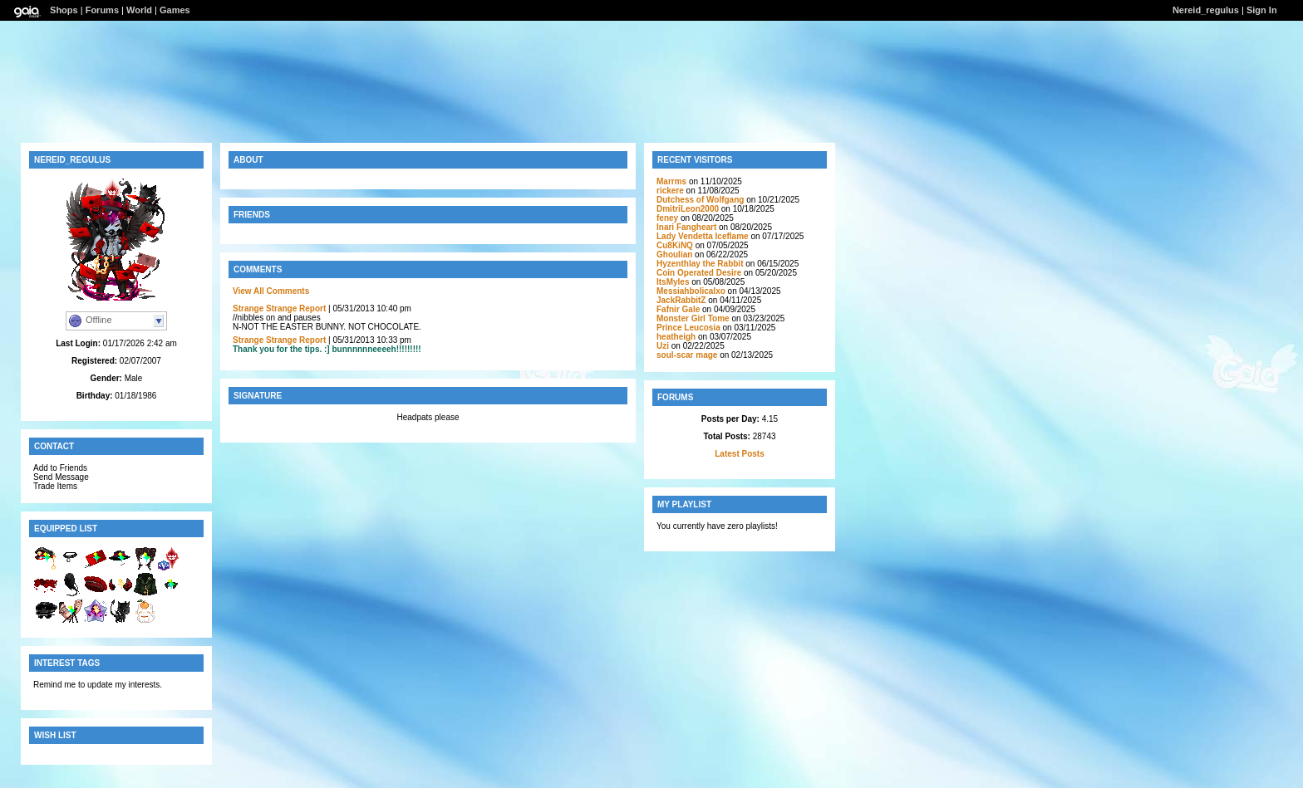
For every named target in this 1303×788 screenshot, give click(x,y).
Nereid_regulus (1206, 10)
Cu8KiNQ (674, 245)
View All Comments (271, 291)
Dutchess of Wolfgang (700, 199)
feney (667, 218)
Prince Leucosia (688, 327)
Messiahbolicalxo (690, 291)
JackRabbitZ (681, 300)
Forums (102, 10)
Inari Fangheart (686, 227)
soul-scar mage (686, 355)
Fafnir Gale (678, 309)
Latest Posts (739, 453)
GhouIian (674, 254)
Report (312, 308)
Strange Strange (265, 308)
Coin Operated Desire (698, 272)
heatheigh (676, 336)
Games (175, 10)
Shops (64, 10)
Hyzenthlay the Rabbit (699, 263)
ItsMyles (672, 281)
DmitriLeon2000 (687, 208)
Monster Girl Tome (693, 318)
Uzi (662, 345)
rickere (670, 190)
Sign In (1261, 10)
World (139, 10)
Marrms (671, 181)
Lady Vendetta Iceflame (702, 236)
